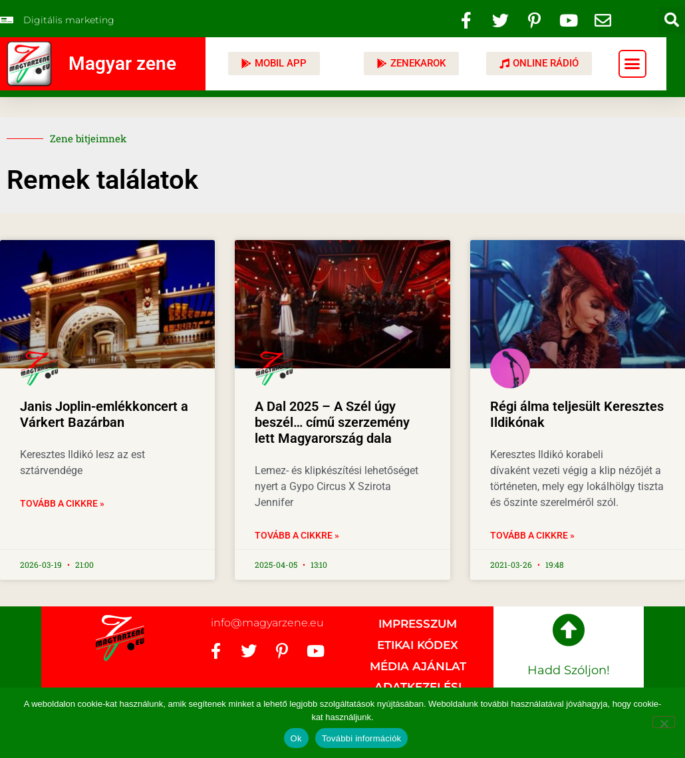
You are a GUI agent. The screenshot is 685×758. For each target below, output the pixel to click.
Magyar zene (122, 63)
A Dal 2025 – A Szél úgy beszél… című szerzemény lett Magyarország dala (332, 422)
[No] (663, 722)
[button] (671, 20)
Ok (296, 738)
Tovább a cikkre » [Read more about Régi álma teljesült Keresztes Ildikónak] (532, 535)
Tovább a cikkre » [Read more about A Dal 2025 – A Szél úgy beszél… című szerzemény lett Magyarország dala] (297, 535)
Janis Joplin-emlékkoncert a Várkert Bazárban (104, 414)
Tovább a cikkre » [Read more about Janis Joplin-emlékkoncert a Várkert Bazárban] (62, 503)
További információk (362, 738)
